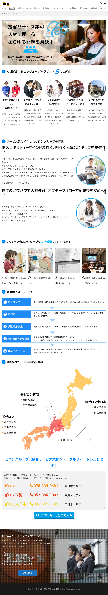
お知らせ (102, 8)
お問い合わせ (83, 8)
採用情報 (94, 8)
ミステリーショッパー (60, 8)
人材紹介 (21, 8)
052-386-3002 (46, 495)
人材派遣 (12, 8)
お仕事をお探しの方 (33, 8)
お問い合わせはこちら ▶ (57, 515)
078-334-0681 (46, 485)
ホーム (4, 8)
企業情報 (73, 8)
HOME (6, 13)
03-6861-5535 (46, 504)
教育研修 (46, 8)
